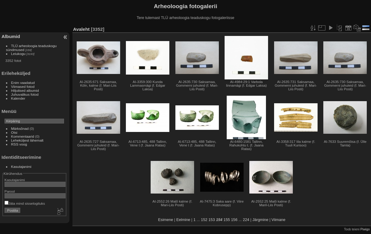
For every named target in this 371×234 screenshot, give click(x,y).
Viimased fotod (23, 86)
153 (211, 219)
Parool (10, 191)
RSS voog (19, 144)
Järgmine (260, 219)
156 (234, 219)
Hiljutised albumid (25, 90)
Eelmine (183, 219)
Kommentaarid (22, 136)
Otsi (14, 132)
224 (246, 219)
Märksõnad (20, 128)
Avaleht (81, 29)
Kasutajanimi (21, 166)
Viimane (278, 219)
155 (226, 219)
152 (204, 219)
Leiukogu (18, 54)
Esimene (165, 219)
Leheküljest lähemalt (27, 140)
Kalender (18, 98)
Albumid (11, 36)
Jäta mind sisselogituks (25, 203)
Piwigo (365, 229)
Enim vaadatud (23, 83)
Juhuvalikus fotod (25, 94)
